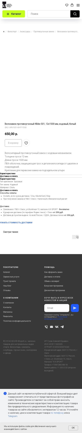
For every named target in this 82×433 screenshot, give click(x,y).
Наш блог (7, 286)
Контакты (7, 307)
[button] (66, 5)
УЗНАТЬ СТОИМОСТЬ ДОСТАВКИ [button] (16, 223)
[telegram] (62, 327)
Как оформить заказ (53, 272)
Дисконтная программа (54, 290)
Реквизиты (8, 316)
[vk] (57, 327)
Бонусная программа (53, 286)
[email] (51, 327)
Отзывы (7, 290)
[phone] (46, 327)
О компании (8, 303)
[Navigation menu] (78, 5)
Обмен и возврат (51, 281)
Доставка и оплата (52, 277)
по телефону (57, 413)
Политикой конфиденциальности (55, 318)
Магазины (7, 312)
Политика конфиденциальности (17, 321)
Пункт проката (9, 281)
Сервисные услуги (11, 277)
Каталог (6, 272)
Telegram (12, 416)
